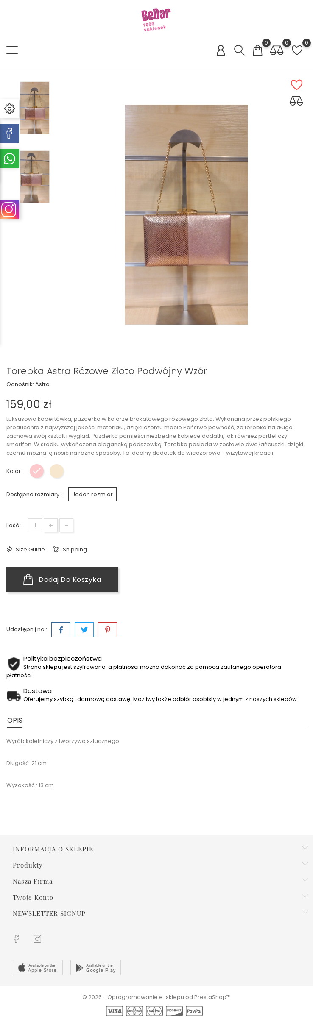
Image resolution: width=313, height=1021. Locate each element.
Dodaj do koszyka (62, 579)
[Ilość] (35, 525)
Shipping (74, 549)
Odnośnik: (20, 385)
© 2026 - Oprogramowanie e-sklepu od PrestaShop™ (156, 997)
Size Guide (29, 549)
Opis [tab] (14, 720)
